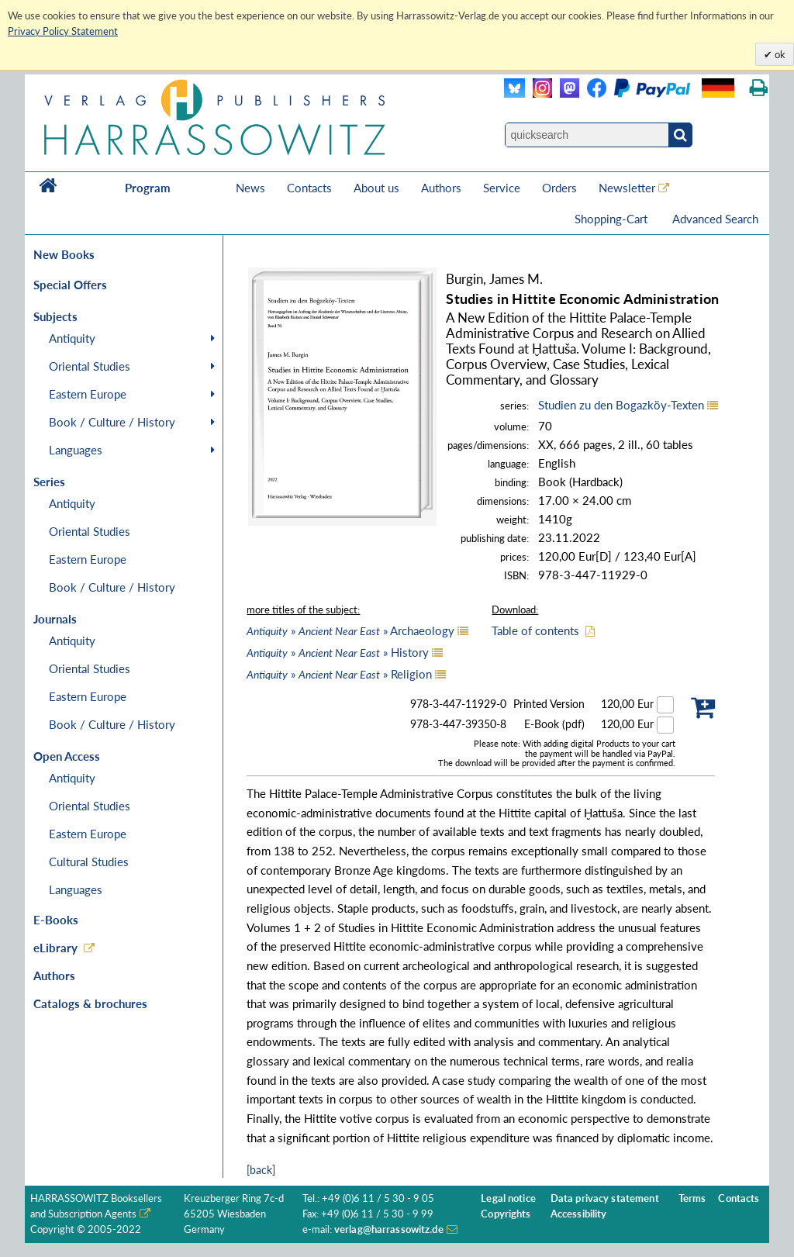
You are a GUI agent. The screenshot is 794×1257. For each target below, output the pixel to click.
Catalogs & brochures (90, 1003)
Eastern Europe (87, 394)
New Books (64, 254)
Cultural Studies (89, 862)
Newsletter (627, 188)
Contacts (309, 188)
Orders (559, 188)
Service (501, 188)
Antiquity (72, 338)
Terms (692, 1198)
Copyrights (505, 1214)
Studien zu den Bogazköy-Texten (621, 405)
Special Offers (70, 285)
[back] (261, 1169)
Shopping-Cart (613, 219)
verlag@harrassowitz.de (389, 1229)
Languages (75, 450)
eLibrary (55, 948)
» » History (338, 652)
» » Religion (339, 674)
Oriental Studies (89, 366)
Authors (441, 188)
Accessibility (579, 1214)
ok (778, 54)
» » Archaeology (350, 630)
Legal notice (508, 1198)
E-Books (55, 920)
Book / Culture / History (112, 422)
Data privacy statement (605, 1198)
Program (148, 188)
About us (376, 188)
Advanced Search (715, 219)
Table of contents (535, 630)
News (250, 188)
